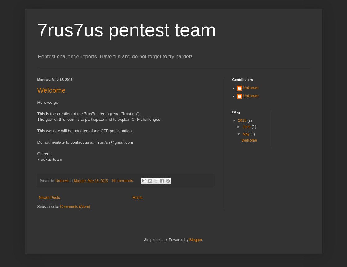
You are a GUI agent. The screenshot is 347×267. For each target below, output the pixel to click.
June (246, 127)
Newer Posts (49, 197)
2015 (242, 120)
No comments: (123, 180)
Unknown (251, 88)
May (246, 134)
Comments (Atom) (75, 206)
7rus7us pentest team (126, 30)
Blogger (195, 240)
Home (138, 197)
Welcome (51, 90)
